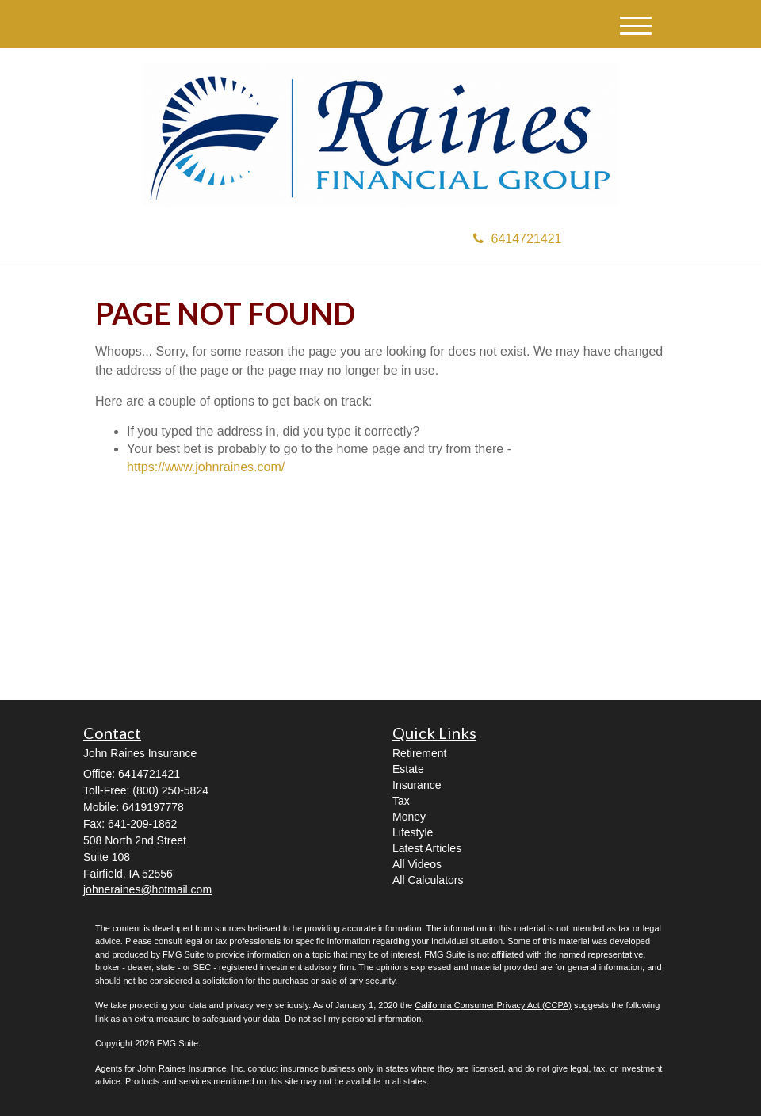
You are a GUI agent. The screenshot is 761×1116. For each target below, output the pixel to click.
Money (409, 816)
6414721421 (517, 239)
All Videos (417, 864)
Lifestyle (412, 832)
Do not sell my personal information (353, 1018)
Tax (401, 800)
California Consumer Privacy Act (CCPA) (493, 1005)
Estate (408, 769)
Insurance (416, 785)
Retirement (419, 753)
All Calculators (427, 880)
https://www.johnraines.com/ (206, 467)
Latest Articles (426, 848)
